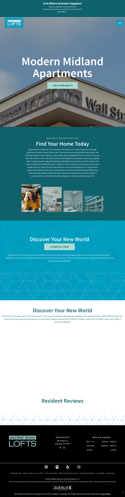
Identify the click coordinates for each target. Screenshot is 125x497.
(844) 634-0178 (62, 437)
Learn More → (62, 12)
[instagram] (64, 448)
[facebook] (60, 448)
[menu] (119, 23)
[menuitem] (16, 473)
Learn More (105, 494)
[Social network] (46, 467)
